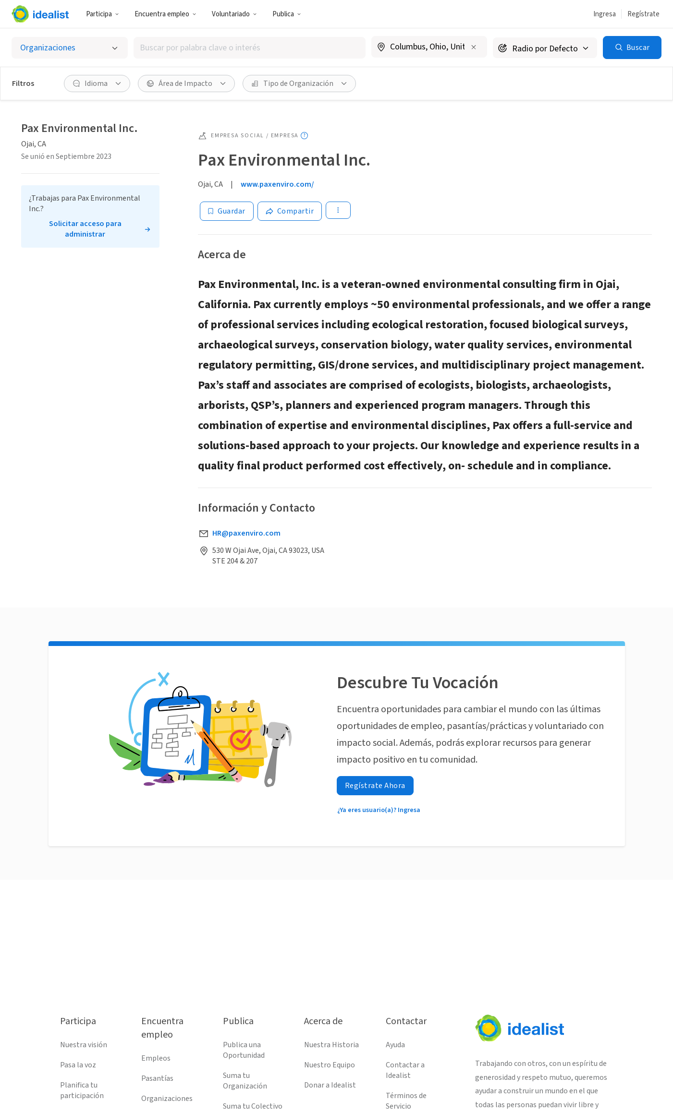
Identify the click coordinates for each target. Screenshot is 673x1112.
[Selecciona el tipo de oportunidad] (70, 48)
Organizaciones (167, 1098)
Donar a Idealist (330, 1085)
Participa (102, 14)
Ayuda (395, 1045)
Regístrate (643, 14)
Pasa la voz (78, 1065)
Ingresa (604, 14)
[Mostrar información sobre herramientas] (304, 135)
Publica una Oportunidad (244, 1050)
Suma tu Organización (245, 1080)
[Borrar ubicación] (473, 47)
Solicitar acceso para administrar (85, 228)
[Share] (289, 211)
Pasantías (157, 1078)
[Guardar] (227, 211)
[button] (102, 14)
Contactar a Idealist (405, 1070)
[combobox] (249, 47)
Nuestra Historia (331, 1045)
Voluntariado (234, 14)
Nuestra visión (83, 1045)
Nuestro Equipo (329, 1065)
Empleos (156, 1058)
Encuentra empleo (165, 14)
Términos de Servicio (406, 1101)
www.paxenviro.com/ (277, 184)
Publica (286, 14)
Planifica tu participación (82, 1090)
